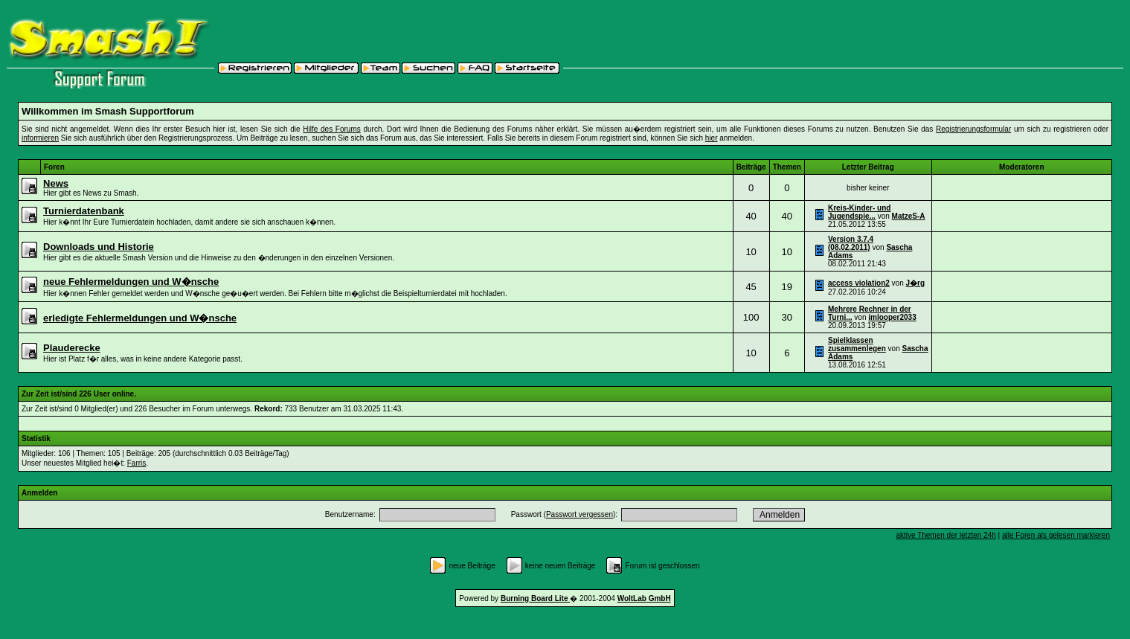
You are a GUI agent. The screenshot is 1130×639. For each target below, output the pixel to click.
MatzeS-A (908, 216)
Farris (137, 463)
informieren (40, 138)
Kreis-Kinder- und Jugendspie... (859, 212)
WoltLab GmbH (644, 598)
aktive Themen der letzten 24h (945, 535)
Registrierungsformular (973, 129)
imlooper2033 (892, 317)
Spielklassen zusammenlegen (857, 344)
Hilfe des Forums (331, 129)
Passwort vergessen (579, 514)
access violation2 (859, 283)
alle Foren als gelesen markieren (1056, 535)
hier (711, 138)
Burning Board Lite (535, 598)
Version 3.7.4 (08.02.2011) (850, 243)
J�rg (915, 283)
